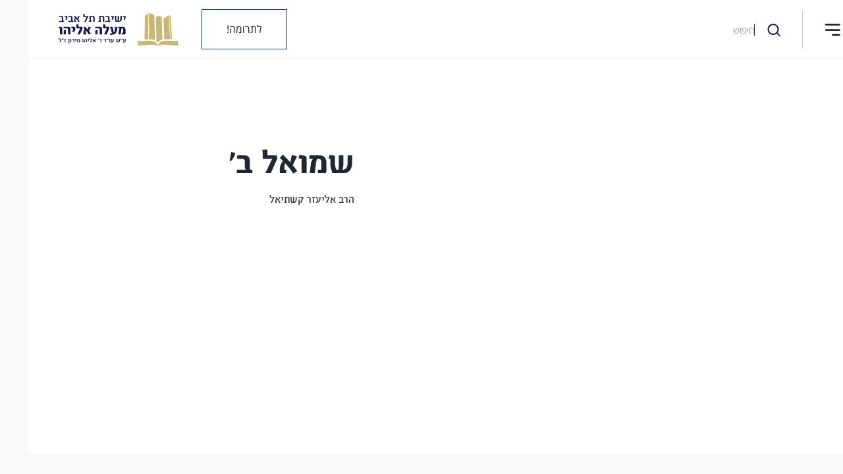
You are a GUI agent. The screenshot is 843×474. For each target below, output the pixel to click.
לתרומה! (215, 29)
